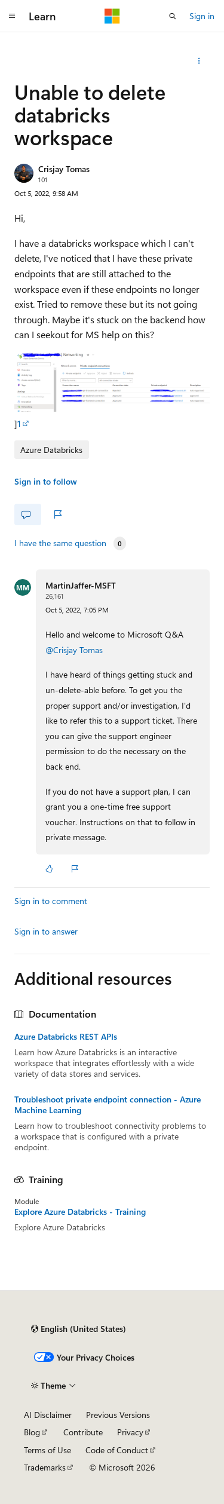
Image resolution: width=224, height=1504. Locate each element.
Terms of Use (47, 1450)
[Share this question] (199, 61)
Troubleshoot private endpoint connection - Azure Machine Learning (107, 1105)
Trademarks (45, 1467)
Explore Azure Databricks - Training (80, 1211)
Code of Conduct (116, 1450)
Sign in (201, 16)
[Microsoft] (112, 16)
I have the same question (60, 543)
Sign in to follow (45, 481)
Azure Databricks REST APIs (65, 1036)
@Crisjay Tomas (74, 649)
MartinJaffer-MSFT (80, 585)
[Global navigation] (12, 16)
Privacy (130, 1432)
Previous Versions (118, 1414)
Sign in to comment (50, 900)
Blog (32, 1432)
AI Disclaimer (48, 1414)
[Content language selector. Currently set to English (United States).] (78, 1328)
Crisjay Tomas (64, 168)
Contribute (83, 1432)
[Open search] (173, 16)
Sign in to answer (46, 931)
